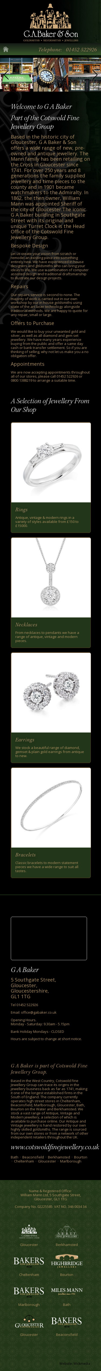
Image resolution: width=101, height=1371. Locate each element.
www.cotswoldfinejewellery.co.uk (55, 1147)
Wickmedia (82, 1363)
